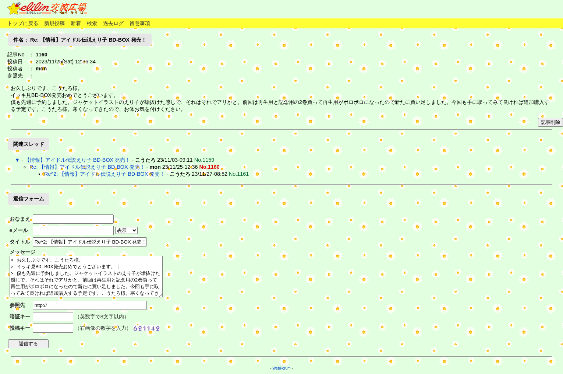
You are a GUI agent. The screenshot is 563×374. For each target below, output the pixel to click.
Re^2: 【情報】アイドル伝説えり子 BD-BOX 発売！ (104, 174)
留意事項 (140, 23)
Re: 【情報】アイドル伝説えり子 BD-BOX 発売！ (87, 167)
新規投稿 (54, 23)
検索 (92, 23)
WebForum (281, 368)
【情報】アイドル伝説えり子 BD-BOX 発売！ (77, 160)
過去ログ (113, 23)
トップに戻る (22, 23)
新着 (76, 23)
